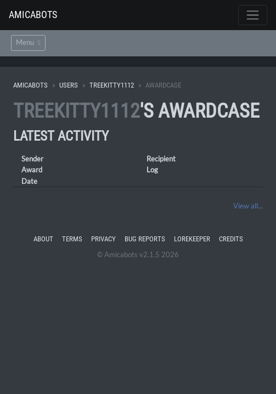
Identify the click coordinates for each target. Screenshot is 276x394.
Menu (28, 42)
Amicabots (33, 14)
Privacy (103, 239)
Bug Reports (145, 239)
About (43, 239)
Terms (72, 239)
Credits (231, 239)
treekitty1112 (111, 85)
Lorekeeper (192, 239)
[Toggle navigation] (252, 15)
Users (68, 85)
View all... (248, 205)
